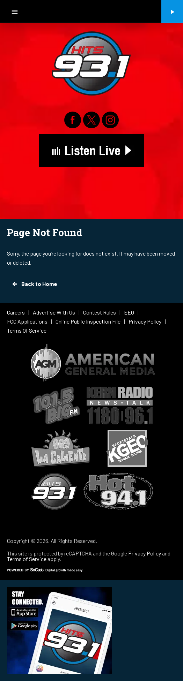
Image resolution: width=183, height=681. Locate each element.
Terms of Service (26, 558)
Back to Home (34, 283)
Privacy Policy (144, 553)
